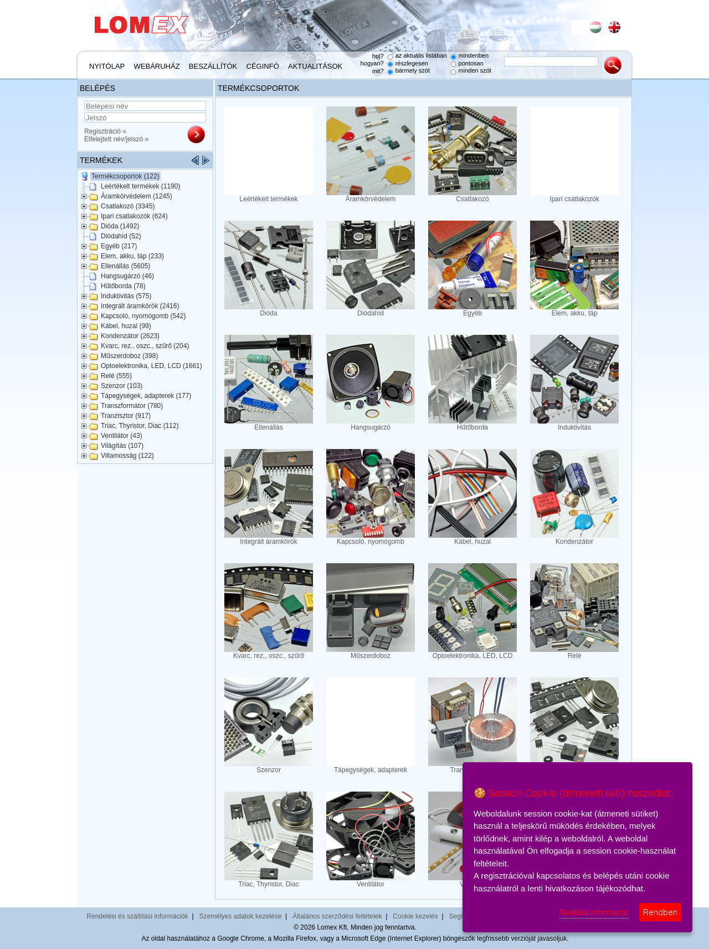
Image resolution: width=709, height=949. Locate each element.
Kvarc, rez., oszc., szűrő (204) (145, 346)
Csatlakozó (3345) (128, 206)
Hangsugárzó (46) (127, 276)
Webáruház (157, 66)
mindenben (474, 55)
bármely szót (412, 70)
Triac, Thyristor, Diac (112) (140, 426)
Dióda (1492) (120, 226)
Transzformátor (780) (132, 406)
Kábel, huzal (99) (126, 326)
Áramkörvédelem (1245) (136, 196)
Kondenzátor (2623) (130, 336)
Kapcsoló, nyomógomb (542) (143, 316)
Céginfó (262, 66)
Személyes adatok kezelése (240, 916)
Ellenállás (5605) (125, 266)
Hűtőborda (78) (123, 286)
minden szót (475, 70)
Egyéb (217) (119, 246)
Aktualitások (315, 66)
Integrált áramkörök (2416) (140, 306)
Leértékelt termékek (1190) (140, 186)
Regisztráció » (105, 131)
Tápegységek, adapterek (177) (146, 396)
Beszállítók (213, 66)
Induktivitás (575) (126, 296)
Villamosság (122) (127, 456)
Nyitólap (107, 66)
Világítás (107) (122, 446)
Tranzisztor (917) (126, 416)
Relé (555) (116, 376)
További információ (594, 912)
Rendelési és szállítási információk (137, 916)
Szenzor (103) (121, 386)
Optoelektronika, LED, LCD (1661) (151, 366)
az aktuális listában (421, 55)
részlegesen (411, 63)
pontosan (471, 63)
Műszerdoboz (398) (129, 356)
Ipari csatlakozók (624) (134, 216)
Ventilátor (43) (121, 436)
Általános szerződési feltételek (337, 916)
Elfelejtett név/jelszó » (116, 139)
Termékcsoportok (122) (125, 176)
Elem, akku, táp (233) (132, 256)
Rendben (660, 912)
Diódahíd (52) (121, 236)
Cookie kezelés (415, 916)
